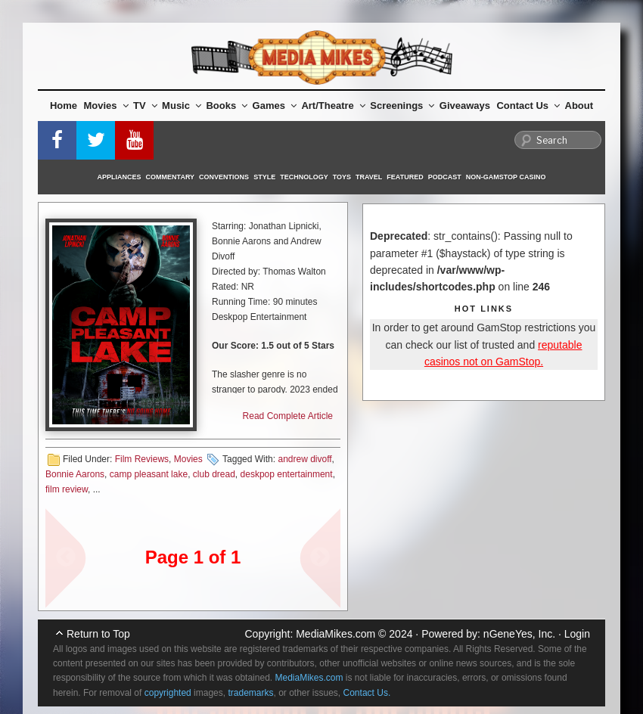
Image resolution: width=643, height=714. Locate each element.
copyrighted (167, 693)
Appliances (119, 177)
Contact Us (528, 105)
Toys (342, 177)
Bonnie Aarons (74, 474)
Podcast (444, 177)
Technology (304, 177)
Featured (405, 177)
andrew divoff (304, 459)
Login (577, 634)
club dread (214, 474)
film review (66, 489)
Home (63, 105)
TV (145, 105)
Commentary (170, 177)
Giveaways (465, 105)
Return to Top (98, 634)
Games (275, 105)
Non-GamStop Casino (506, 177)
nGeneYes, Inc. (519, 634)
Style (264, 177)
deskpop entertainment (287, 474)
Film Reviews (142, 459)
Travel (369, 177)
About (579, 105)
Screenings (402, 105)
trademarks (250, 693)
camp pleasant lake (149, 474)
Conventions (224, 177)
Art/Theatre (333, 105)
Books (226, 105)
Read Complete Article (288, 416)
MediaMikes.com (335, 634)
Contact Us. (367, 693)
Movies (106, 105)
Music (181, 105)
